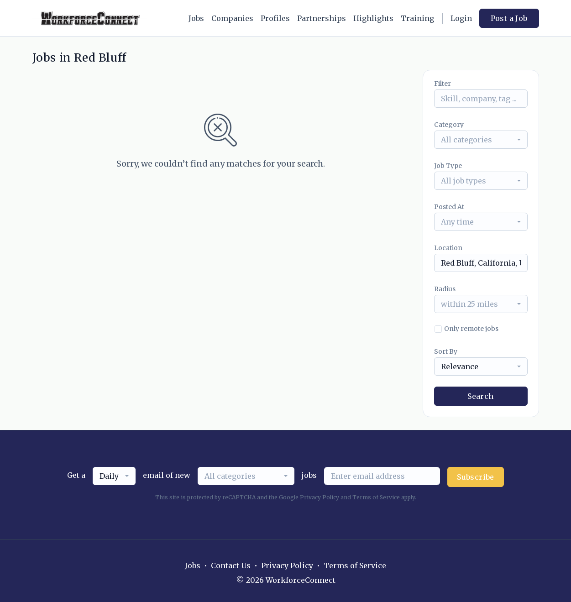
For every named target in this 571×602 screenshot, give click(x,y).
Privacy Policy (319, 497)
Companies (232, 18)
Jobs (196, 18)
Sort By (445, 351)
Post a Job (509, 18)
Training (417, 18)
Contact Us (231, 565)
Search (480, 396)
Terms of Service (376, 497)
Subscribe (475, 477)
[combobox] (481, 140)
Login (461, 18)
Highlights (373, 18)
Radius (445, 289)
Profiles (275, 18)
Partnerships (321, 18)
